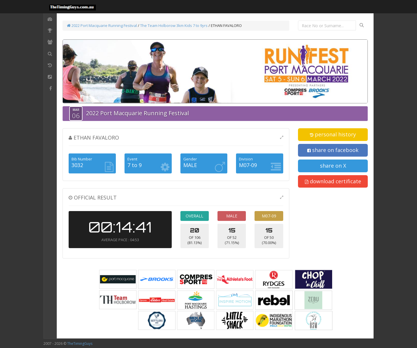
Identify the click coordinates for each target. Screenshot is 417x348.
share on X (333, 165)
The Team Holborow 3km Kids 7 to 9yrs (174, 25)
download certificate (333, 181)
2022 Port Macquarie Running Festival (102, 25)
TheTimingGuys (79, 343)
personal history (333, 134)
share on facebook (333, 149)
